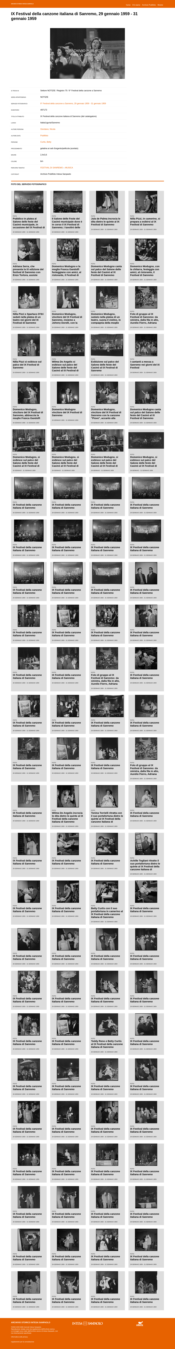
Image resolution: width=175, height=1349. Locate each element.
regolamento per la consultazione (22, 1342)
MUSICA (69, 168)
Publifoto (44, 135)
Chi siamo (136, 5)
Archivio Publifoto (149, 5)
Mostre (160, 5)
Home (128, 4)
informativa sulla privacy (19, 1337)
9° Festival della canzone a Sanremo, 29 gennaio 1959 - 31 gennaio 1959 (73, 103)
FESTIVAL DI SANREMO (51, 168)
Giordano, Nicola (47, 129)
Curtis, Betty (45, 142)
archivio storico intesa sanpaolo (30, 4)
